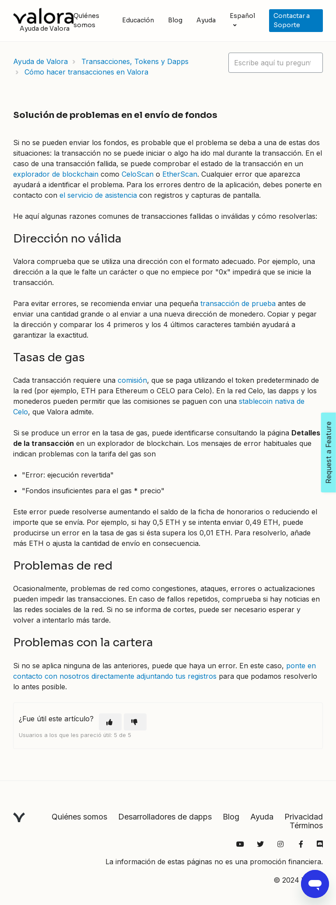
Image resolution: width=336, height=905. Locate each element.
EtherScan (179, 174)
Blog (175, 20)
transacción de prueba (238, 303)
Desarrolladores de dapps (165, 816)
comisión (132, 380)
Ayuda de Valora (40, 61)
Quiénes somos (86, 20)
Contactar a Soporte (291, 20)
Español (242, 16)
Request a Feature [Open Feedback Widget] (328, 452)
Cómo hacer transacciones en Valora (86, 72)
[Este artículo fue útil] (110, 721)
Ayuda (206, 20)
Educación (138, 20)
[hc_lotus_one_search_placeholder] (275, 63)
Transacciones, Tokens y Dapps (135, 61)
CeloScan (138, 174)
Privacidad (303, 816)
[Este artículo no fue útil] (135, 721)
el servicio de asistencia (98, 195)
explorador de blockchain (55, 174)
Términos (306, 825)
